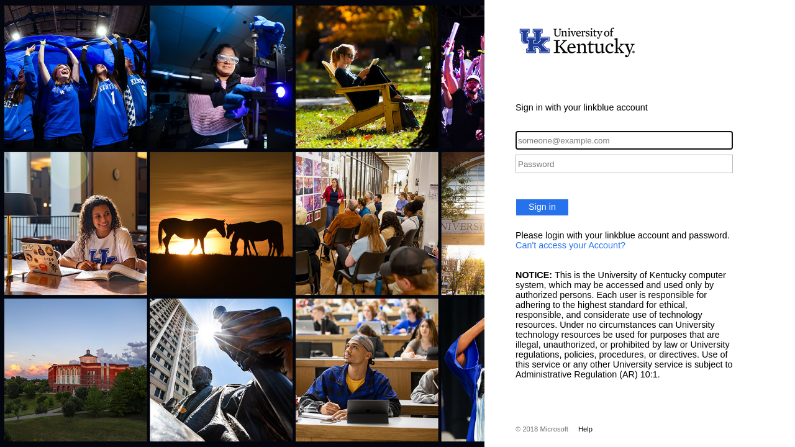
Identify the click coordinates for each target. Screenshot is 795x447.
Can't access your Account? (570, 245)
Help (585, 429)
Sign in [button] (542, 207)
